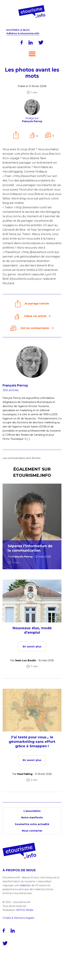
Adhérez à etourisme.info (22, 33)
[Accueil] (32, 6)
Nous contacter (32, 830)
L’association (32, 811)
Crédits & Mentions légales (18, 917)
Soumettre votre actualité (32, 824)
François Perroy (15, 385)
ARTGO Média (24, 910)
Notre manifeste (32, 817)
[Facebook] (21, 42)
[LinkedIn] (31, 42)
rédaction (25, 885)
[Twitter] (41, 42)
